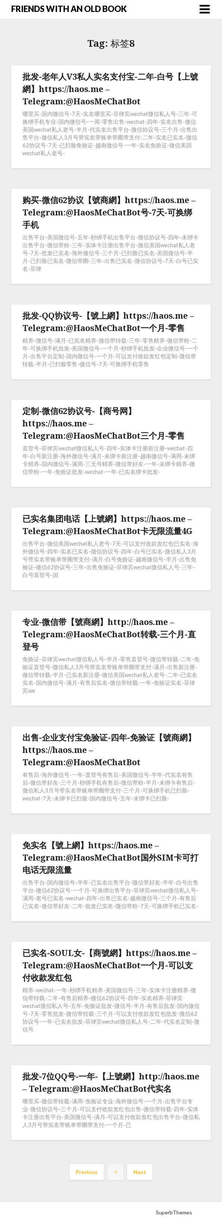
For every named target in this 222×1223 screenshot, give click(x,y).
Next (139, 1172)
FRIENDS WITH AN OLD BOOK (69, 9)
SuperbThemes (174, 1212)
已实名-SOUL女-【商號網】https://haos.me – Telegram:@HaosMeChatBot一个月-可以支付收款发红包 (109, 965)
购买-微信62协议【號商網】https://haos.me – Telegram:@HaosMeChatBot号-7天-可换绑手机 (108, 212)
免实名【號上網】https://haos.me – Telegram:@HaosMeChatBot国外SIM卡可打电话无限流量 (110, 857)
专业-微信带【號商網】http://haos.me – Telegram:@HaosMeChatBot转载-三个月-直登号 (109, 634)
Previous (87, 1172)
